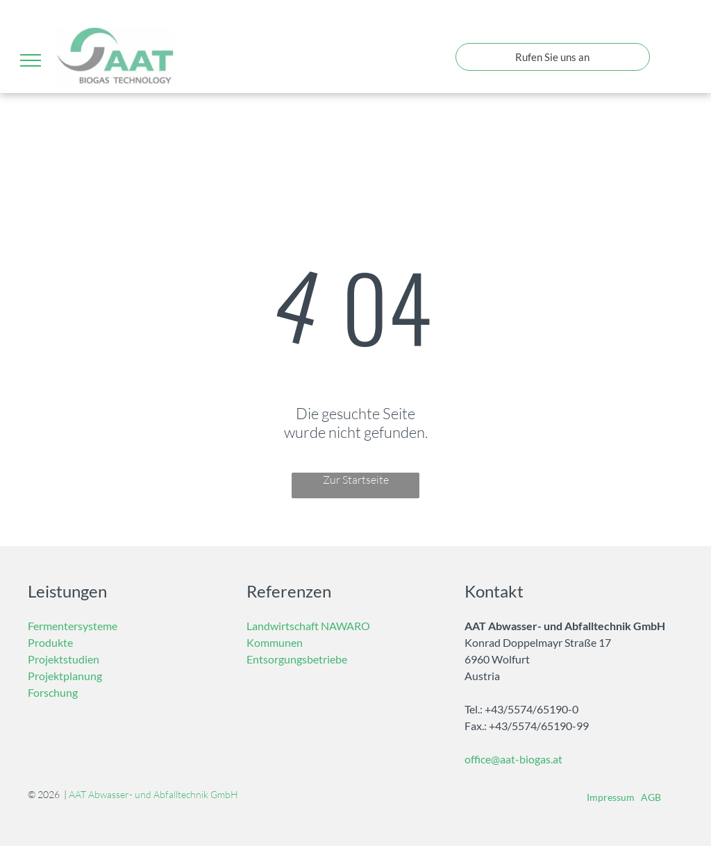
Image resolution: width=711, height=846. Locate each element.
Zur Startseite (356, 480)
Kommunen (274, 642)
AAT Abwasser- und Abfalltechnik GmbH (153, 794)
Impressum (611, 797)
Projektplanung (65, 675)
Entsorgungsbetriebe (296, 659)
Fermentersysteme (72, 625)
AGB (651, 797)
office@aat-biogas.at (513, 758)
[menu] (30, 60)
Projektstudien (63, 659)
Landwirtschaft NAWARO (308, 625)
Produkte (50, 642)
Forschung (53, 692)
